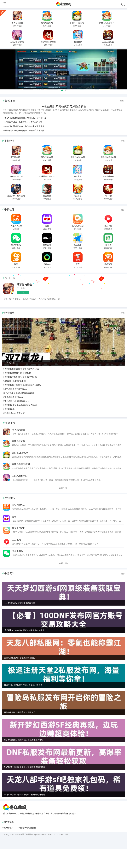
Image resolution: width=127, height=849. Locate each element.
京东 (78, 264)
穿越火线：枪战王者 (16, 196)
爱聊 (47, 226)
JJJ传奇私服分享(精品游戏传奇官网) (18, 402)
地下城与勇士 (17, 23)
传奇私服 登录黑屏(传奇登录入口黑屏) (19, 414)
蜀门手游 (108, 196)
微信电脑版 (16, 245)
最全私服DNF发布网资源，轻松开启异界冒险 (24, 130)
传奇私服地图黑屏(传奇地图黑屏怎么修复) (21, 394)
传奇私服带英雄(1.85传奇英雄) (16, 382)
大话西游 (78, 196)
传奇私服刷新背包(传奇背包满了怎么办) (20, 378)
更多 (122, 100)
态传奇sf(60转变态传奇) (13, 422)
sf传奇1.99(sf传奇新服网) (14, 390)
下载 (23, 292)
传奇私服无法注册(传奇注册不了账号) (19, 386)
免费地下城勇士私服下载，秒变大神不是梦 (23, 122)
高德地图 (78, 245)
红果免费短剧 (78, 226)
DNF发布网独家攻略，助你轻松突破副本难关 (24, 126)
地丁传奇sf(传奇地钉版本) (14, 398)
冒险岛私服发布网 (106, 23)
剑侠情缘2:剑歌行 (48, 42)
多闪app (46, 264)
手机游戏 (21, 288)
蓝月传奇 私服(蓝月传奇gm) (15, 410)
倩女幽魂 (47, 196)
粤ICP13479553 (54, 843)
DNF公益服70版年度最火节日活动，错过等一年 (25, 118)
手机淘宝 (108, 264)
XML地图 (64, 843)
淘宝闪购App (16, 226)
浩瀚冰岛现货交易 (28, 837)
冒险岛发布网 (47, 23)
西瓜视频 (108, 226)
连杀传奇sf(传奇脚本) (12, 406)
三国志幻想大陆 (17, 42)
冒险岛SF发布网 (77, 23)
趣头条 (108, 245)
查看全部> (63, 497)
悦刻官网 (47, 245)
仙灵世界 (78, 42)
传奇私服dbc (8, 418)
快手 (16, 264)
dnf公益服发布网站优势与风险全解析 (63, 106)
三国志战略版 (108, 42)
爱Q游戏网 (9, 837)
